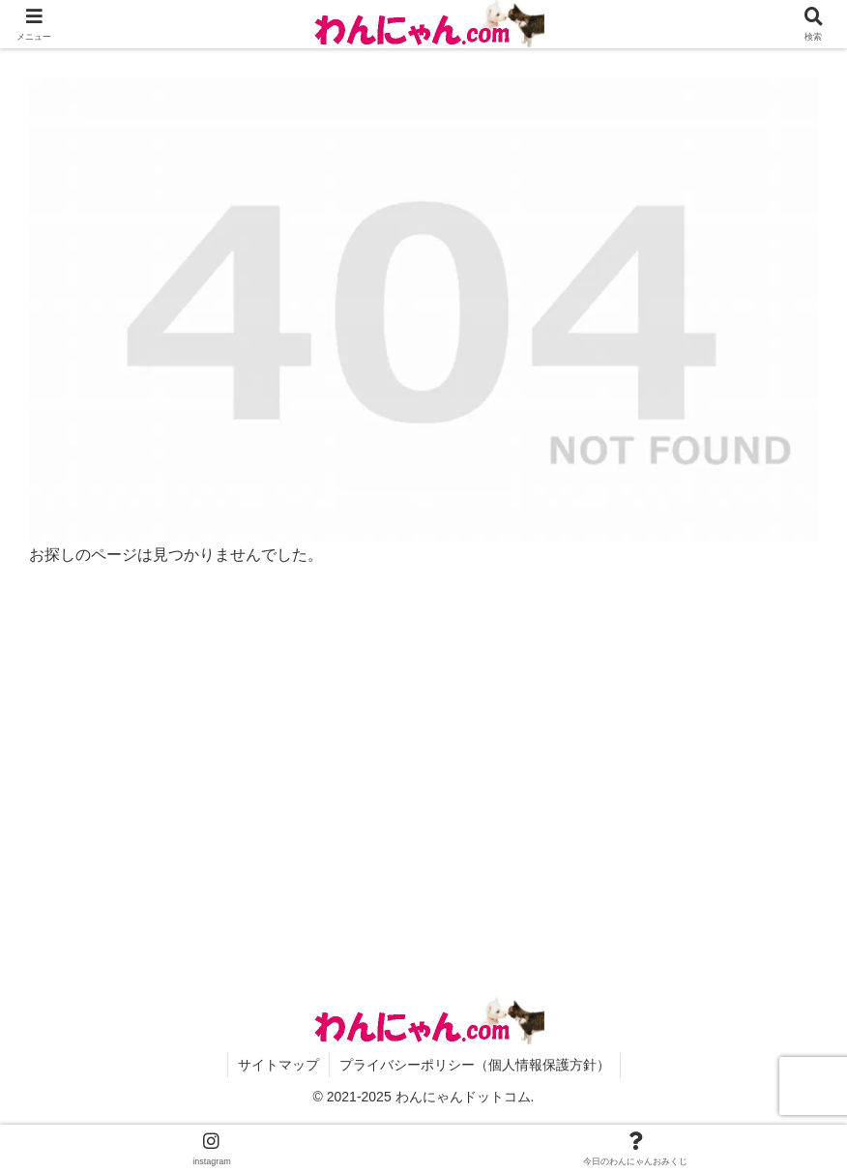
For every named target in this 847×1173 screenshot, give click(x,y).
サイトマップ (278, 1064)
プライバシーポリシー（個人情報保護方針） (474, 1064)
